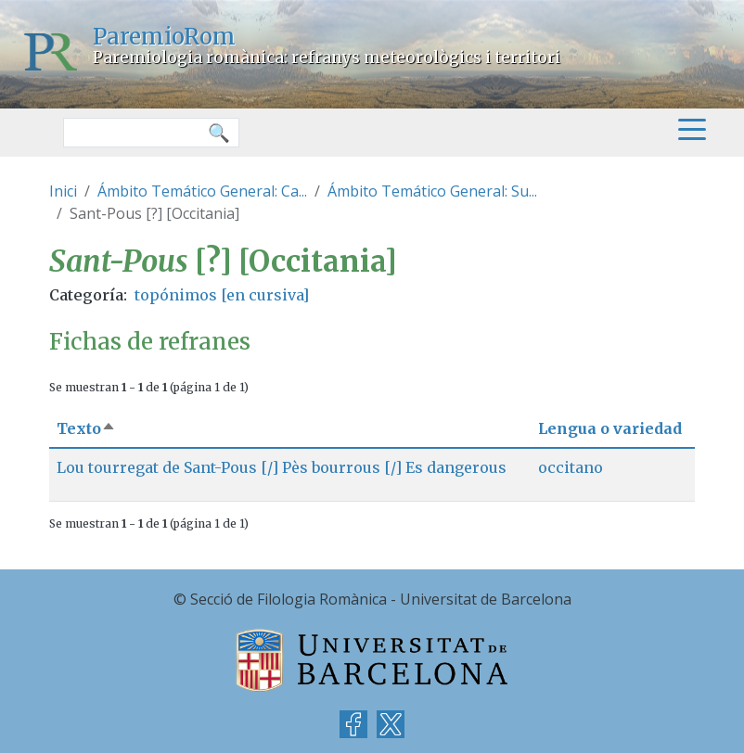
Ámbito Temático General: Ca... (202, 191)
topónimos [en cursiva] (222, 295)
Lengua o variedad (610, 428)
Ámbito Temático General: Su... (432, 191)
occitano (570, 467)
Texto (86, 428)
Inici (63, 191)
